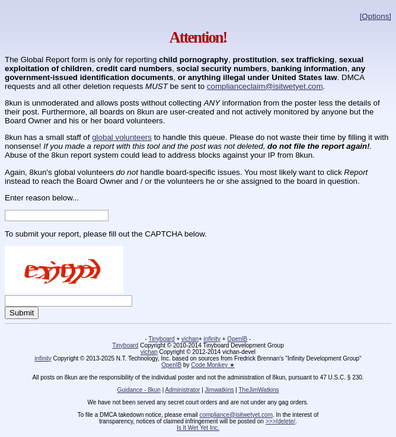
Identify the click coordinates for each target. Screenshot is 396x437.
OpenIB (237, 339)
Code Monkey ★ (212, 365)
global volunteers (122, 137)
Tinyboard (162, 339)
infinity (212, 339)
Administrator (182, 390)
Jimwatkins (219, 390)
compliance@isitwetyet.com (236, 415)
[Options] (375, 16)
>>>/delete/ (280, 421)
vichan (190, 339)
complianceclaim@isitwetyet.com (265, 86)
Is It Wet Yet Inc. (198, 428)
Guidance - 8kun (139, 390)
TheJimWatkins (258, 390)
